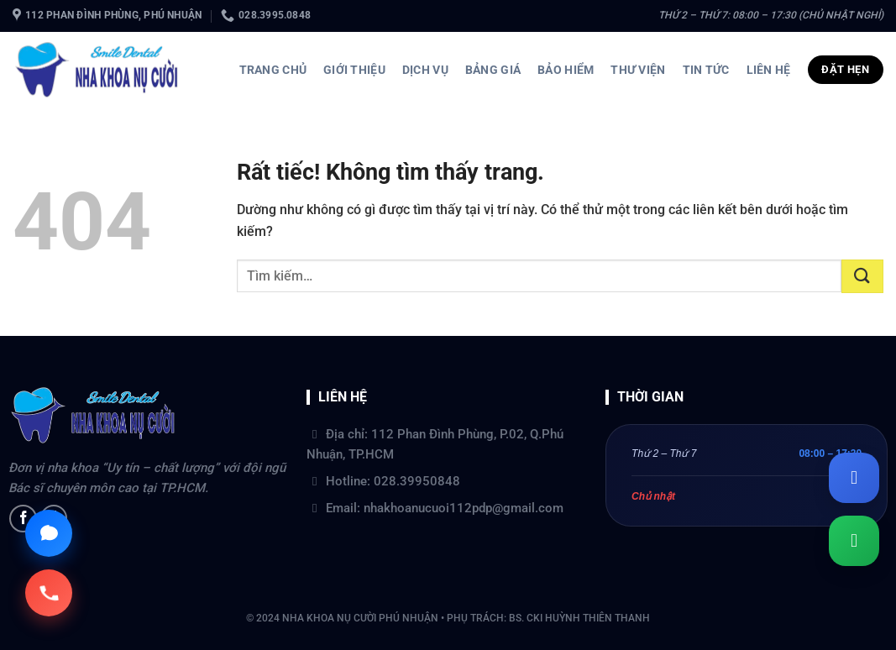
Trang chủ (273, 69)
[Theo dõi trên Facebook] (23, 518)
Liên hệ (769, 69)
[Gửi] (862, 276)
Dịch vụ (425, 69)
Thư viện (637, 69)
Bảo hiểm (565, 69)
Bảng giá (493, 69)
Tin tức (706, 69)
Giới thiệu (354, 69)
